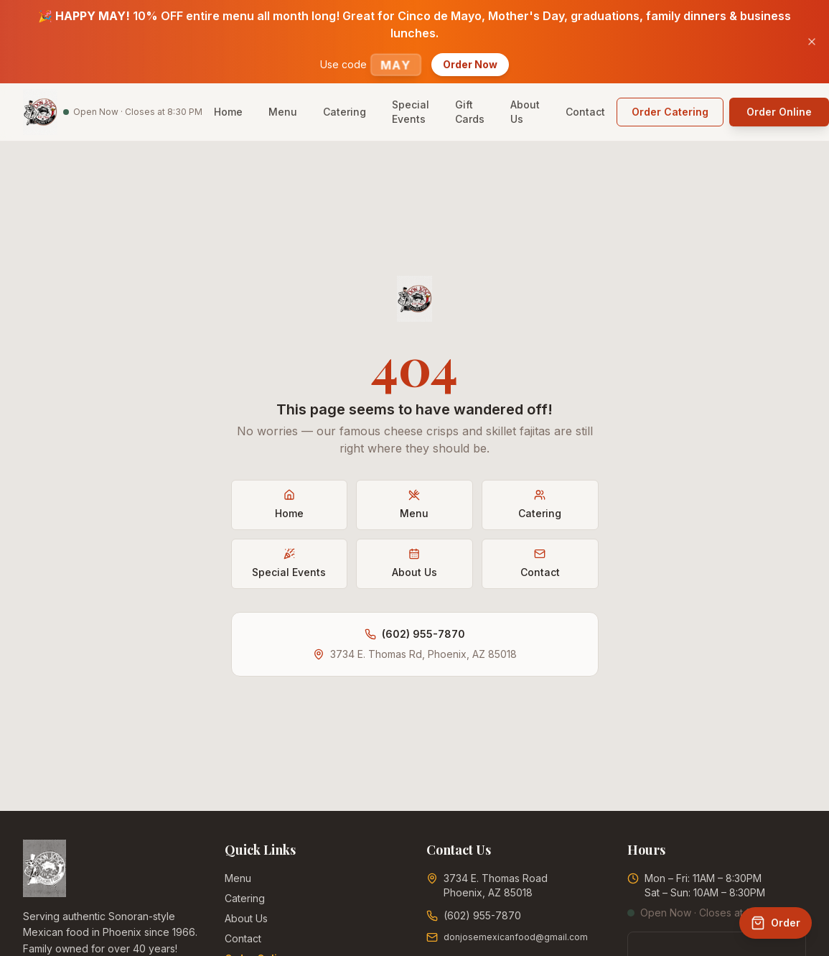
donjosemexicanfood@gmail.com (516, 937)
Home (228, 112)
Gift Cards (469, 111)
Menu (282, 112)
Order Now (470, 64)
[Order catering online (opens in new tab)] (670, 112)
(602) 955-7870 (423, 634)
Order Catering (670, 112)
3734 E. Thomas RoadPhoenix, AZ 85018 (496, 885)
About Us (525, 111)
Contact (585, 112)
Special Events (410, 111)
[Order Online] (775, 923)
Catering (344, 112)
